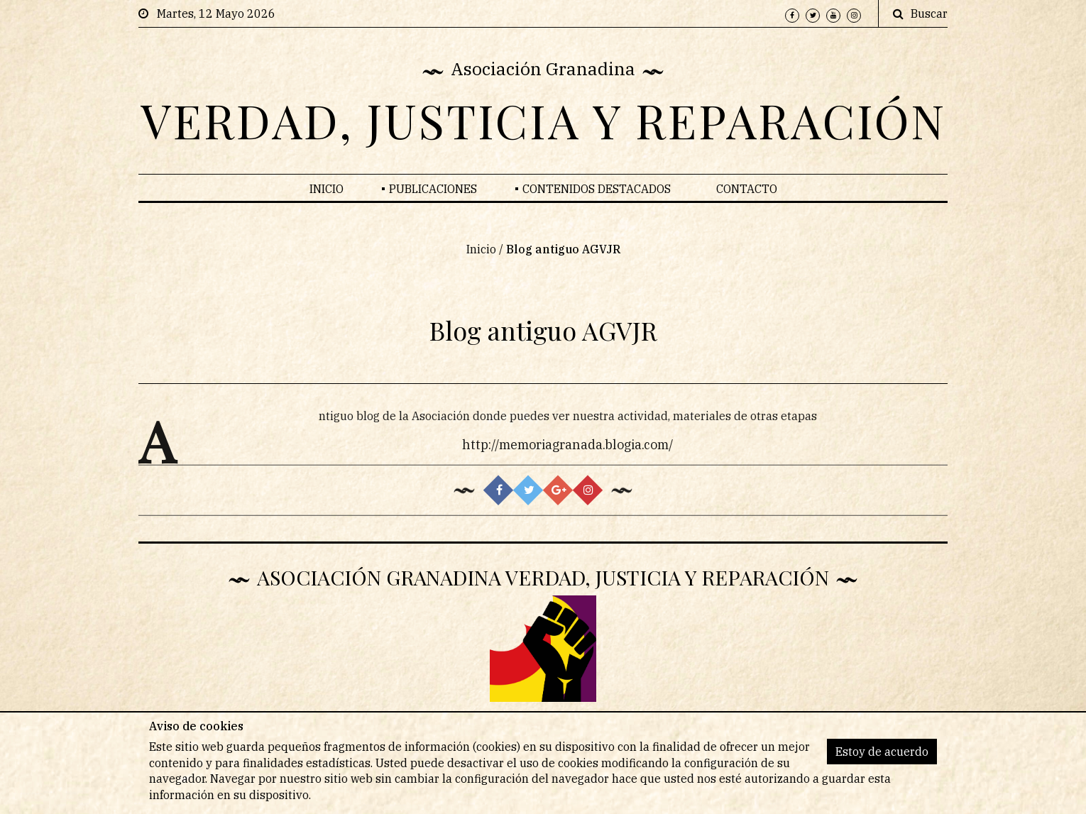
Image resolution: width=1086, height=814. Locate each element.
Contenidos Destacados (596, 189)
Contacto (746, 189)
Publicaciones (433, 189)
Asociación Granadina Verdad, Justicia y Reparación (543, 576)
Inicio (326, 189)
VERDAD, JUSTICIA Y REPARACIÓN (543, 120)
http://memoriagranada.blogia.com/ (568, 449)
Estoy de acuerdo (881, 751)
